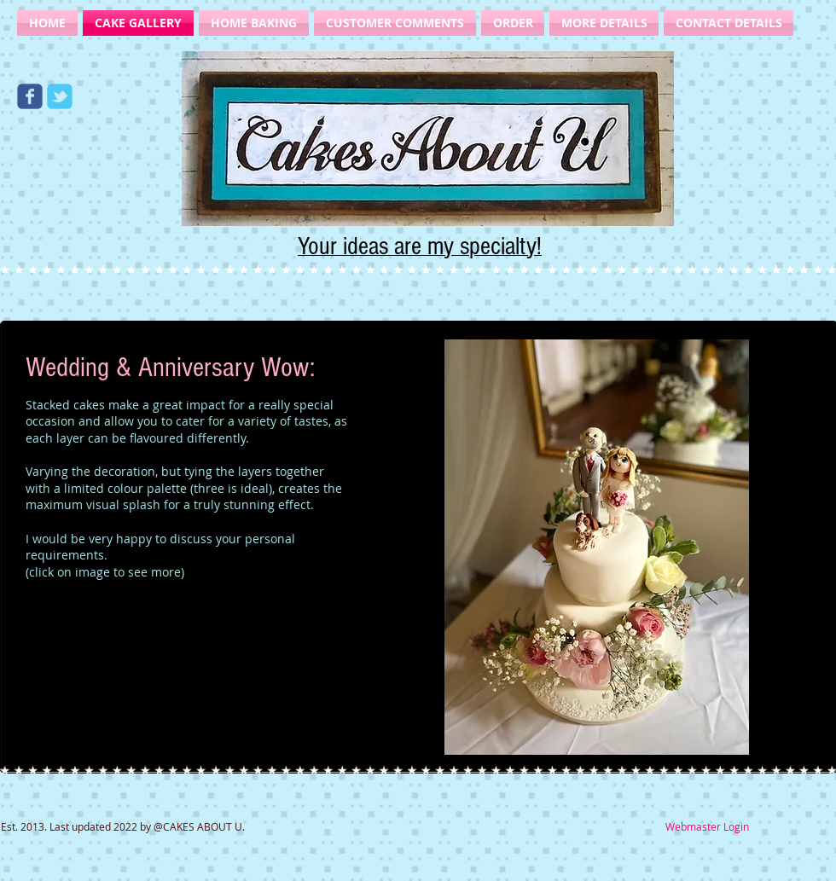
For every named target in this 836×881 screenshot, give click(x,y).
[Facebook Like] (123, 68)
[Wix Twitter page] (60, 96)
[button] (596, 547)
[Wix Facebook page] (30, 96)
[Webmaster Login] (707, 827)
